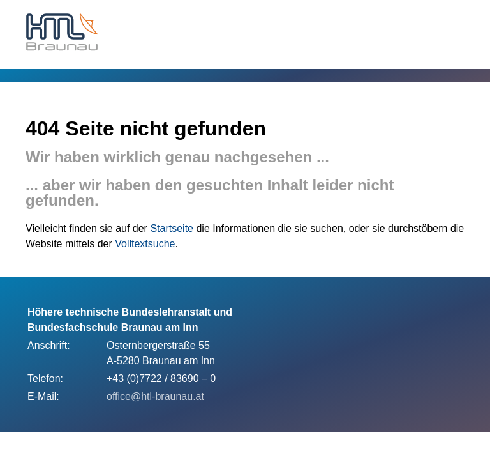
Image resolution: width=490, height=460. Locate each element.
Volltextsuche (145, 243)
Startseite (171, 228)
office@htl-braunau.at (155, 396)
